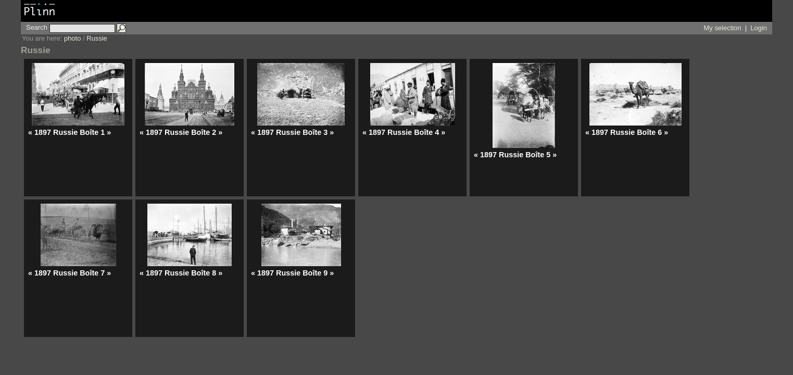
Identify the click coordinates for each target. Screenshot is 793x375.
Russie (96, 38)
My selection (722, 28)
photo (72, 38)
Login (758, 28)
